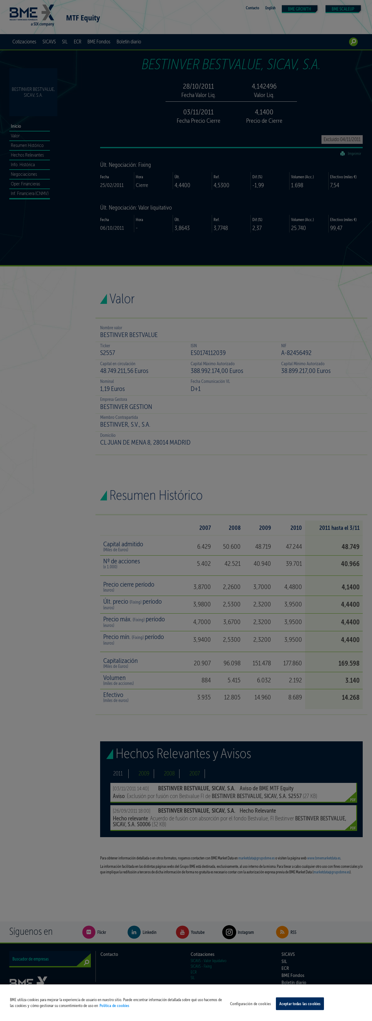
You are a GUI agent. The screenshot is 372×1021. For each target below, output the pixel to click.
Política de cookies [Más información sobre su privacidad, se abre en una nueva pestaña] (114, 1012)
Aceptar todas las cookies (300, 1010)
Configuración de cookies (250, 1010)
